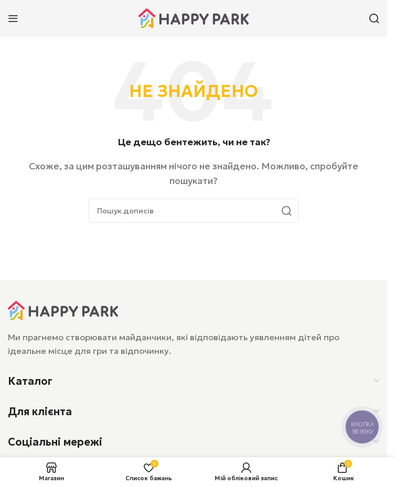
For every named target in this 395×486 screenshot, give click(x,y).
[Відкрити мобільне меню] (13, 18)
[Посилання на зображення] (63, 309)
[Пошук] (374, 18)
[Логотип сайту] (193, 17)
